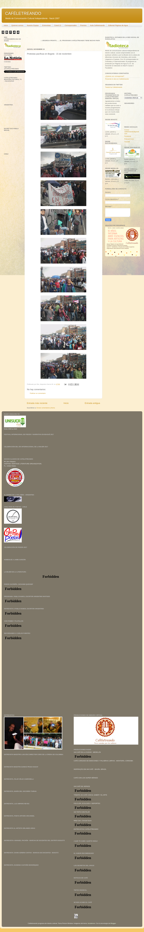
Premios (83, 25)
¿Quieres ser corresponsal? (114, 76)
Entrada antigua (92, 403)
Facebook (127, 136)
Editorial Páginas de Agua (118, 25)
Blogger (113, 923)
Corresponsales (71, 25)
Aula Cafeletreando (97, 25)
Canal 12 (57, 25)
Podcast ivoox (129, 139)
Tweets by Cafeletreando (113, 87)
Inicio (6, 25)
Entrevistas (46, 25)
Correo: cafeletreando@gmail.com (131, 131)
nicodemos (91, 923)
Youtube (127, 142)
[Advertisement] (21, 659)
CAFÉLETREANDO (23, 13)
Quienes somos (17, 25)
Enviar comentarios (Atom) (46, 408)
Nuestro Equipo (33, 25)
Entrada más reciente (37, 403)
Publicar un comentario (38, 393)
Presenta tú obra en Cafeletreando (117, 79)
